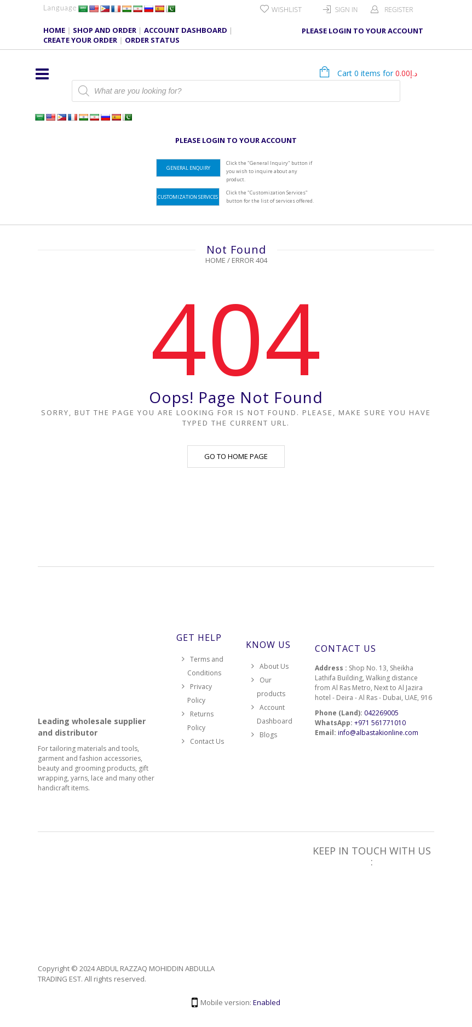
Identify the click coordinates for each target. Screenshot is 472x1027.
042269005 (381, 713)
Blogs (268, 734)
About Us (274, 666)
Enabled (266, 1002)
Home (215, 260)
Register (398, 9)
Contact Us (207, 741)
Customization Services (188, 196)
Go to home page (236, 456)
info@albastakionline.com (378, 732)
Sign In (346, 9)
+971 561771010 (380, 722)
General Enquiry (188, 167)
